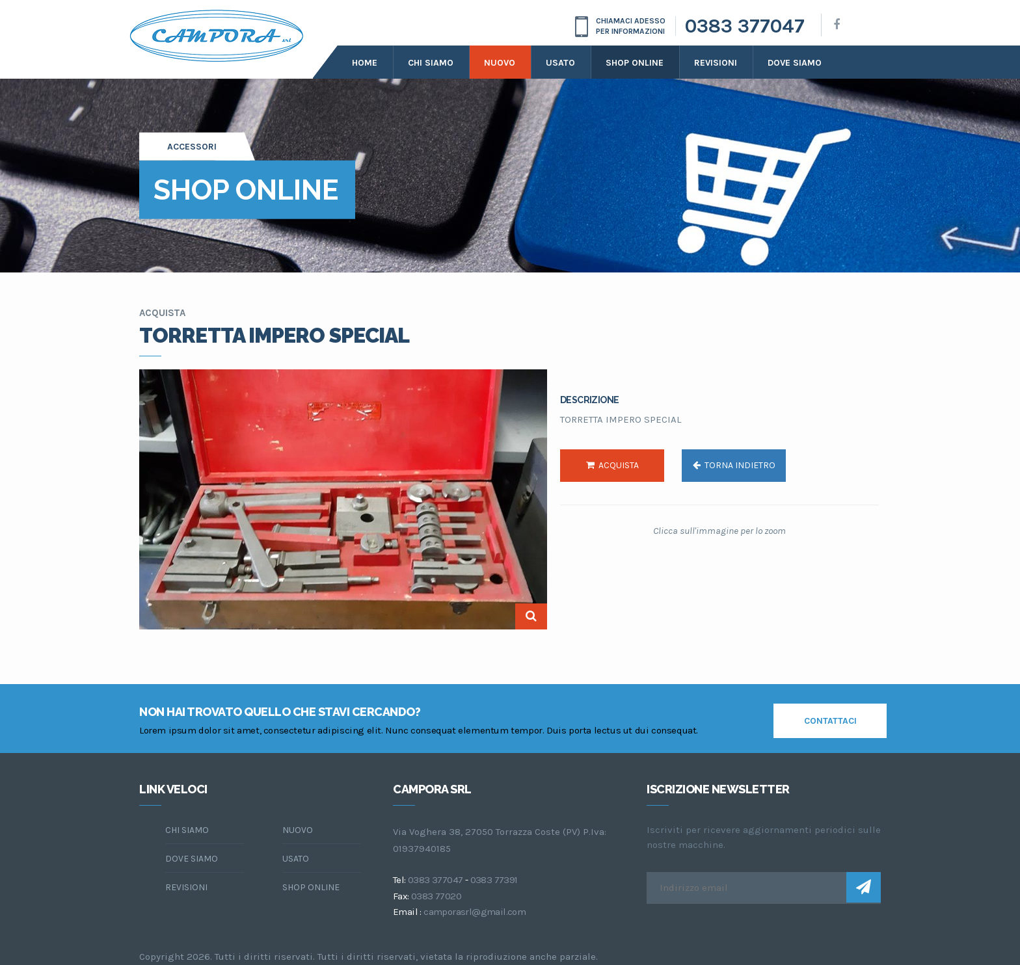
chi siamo (187, 830)
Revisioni (715, 62)
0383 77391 (494, 880)
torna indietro (734, 465)
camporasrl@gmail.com (474, 912)
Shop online (635, 62)
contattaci (830, 720)
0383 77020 (436, 896)
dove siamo (795, 62)
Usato (560, 62)
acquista (612, 465)
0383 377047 (745, 26)
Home (364, 62)
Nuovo (499, 62)
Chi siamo (430, 62)
